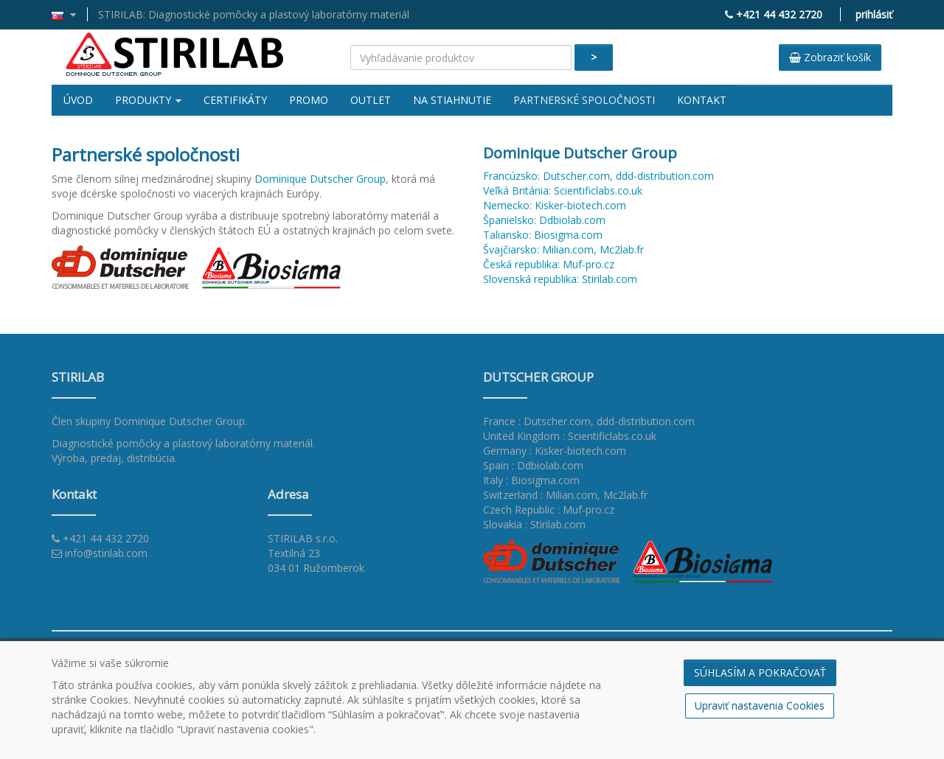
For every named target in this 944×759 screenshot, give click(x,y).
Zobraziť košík (830, 57)
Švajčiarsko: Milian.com (538, 249)
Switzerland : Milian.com (540, 495)
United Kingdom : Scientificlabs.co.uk (569, 436)
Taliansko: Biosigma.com (543, 235)
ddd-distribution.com (665, 176)
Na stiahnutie (452, 100)
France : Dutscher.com (537, 421)
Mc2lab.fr (622, 249)
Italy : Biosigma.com (531, 480)
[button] (70, 14)
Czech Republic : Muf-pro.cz (548, 510)
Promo (308, 100)
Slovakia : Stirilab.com (534, 524)
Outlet (370, 100)
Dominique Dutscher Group (320, 179)
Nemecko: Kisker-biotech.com (554, 205)
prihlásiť (874, 14)
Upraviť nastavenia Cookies (760, 706)
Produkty (148, 100)
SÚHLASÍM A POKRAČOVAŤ (760, 672)
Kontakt (701, 100)
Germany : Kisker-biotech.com (554, 451)
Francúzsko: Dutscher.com (546, 176)
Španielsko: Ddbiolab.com (544, 220)
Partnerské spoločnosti (584, 100)
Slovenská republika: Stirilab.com (560, 279)
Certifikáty (235, 100)
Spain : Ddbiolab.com (533, 465)
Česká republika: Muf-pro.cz (548, 264)
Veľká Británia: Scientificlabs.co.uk (562, 190)
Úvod (78, 100)
